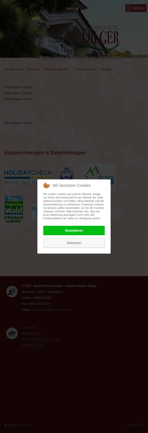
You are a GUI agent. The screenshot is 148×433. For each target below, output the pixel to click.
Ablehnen (74, 243)
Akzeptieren (74, 230)
